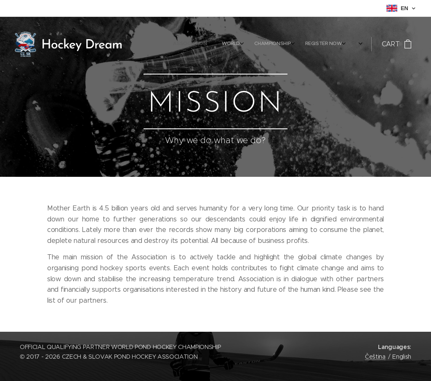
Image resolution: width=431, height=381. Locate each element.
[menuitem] (278, 44)
